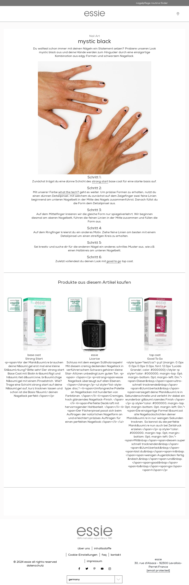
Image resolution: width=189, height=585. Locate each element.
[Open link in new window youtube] (102, 568)
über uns (84, 548)
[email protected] (158, 570)
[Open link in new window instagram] (109, 568)
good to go (113, 261)
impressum (94, 561)
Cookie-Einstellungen (82, 555)
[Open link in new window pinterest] (94, 568)
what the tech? (68, 192)
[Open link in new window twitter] (87, 568)
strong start (100, 181)
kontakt (116, 555)
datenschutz (35, 565)
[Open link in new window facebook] (79, 568)
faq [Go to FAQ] (104, 555)
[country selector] (94, 579)
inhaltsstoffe (102, 548)
